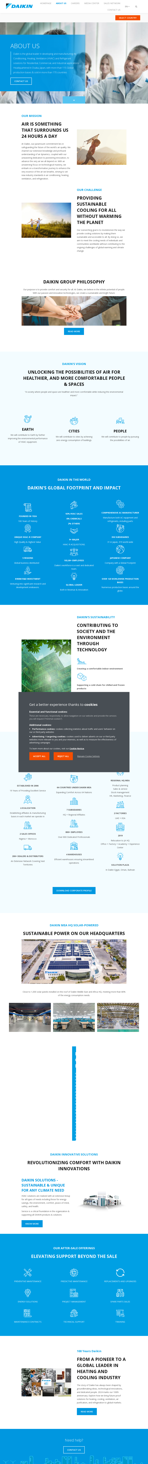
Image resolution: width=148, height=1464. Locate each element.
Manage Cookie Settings (88, 756)
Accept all (39, 756)
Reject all (63, 756)
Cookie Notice (77, 748)
